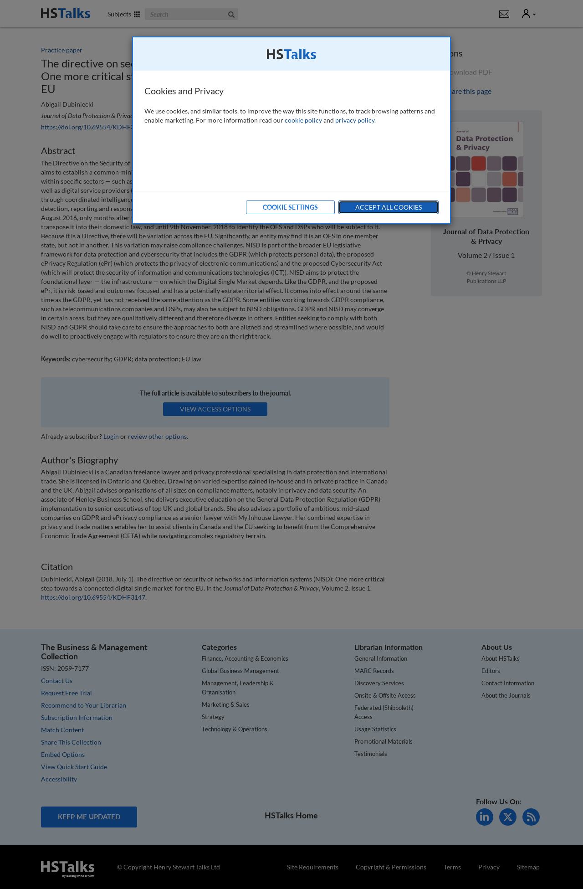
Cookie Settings (290, 207)
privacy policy (354, 120)
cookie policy (303, 120)
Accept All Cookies (388, 207)
